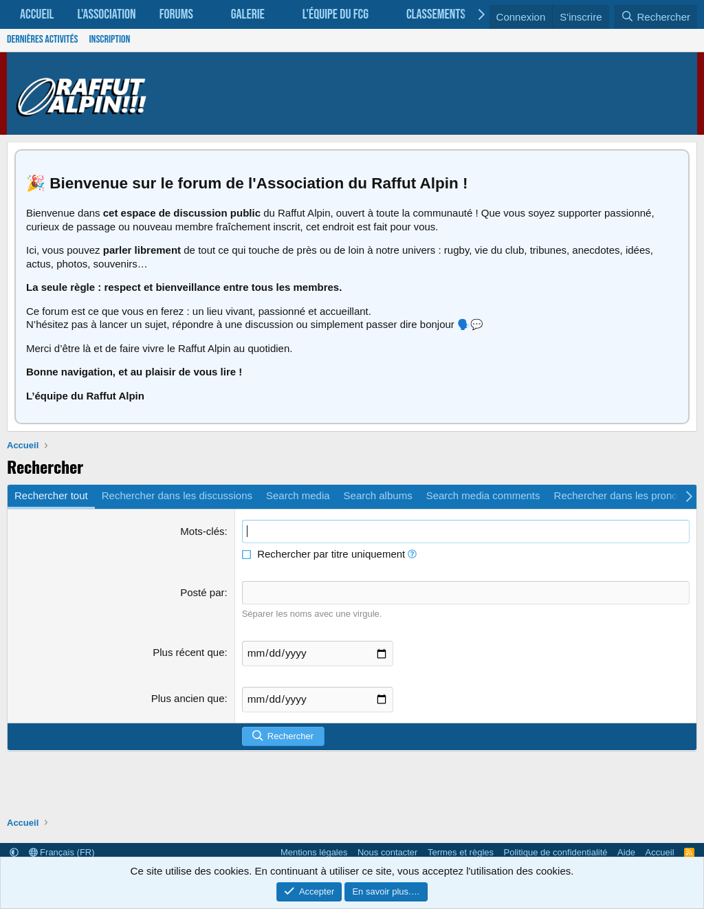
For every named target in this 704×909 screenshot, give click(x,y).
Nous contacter (387, 852)
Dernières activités (42, 39)
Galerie (248, 14)
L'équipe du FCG (335, 14)
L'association (106, 14)
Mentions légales (314, 852)
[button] (206, 14)
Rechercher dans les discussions (177, 495)
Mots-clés (202, 531)
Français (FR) (62, 852)
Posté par (202, 592)
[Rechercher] (655, 17)
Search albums (378, 495)
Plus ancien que (188, 697)
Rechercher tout (51, 495)
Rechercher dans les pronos (618, 495)
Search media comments (483, 495)
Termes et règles (461, 852)
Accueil (37, 14)
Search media (298, 495)
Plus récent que (188, 651)
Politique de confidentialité (556, 852)
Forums (176, 14)
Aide (626, 852)
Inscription (109, 39)
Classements (435, 14)
